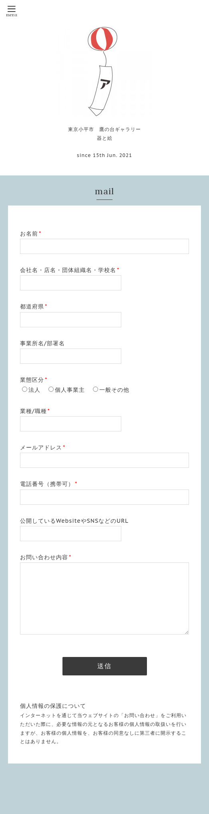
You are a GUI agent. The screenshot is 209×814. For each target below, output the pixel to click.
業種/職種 (35, 411)
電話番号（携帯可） (48, 484)
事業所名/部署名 (42, 343)
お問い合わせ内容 (45, 557)
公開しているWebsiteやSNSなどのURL (74, 520)
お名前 (30, 233)
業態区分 (33, 379)
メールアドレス (42, 447)
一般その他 (114, 389)
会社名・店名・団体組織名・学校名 (69, 270)
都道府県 (33, 306)
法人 (34, 389)
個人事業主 (70, 389)
